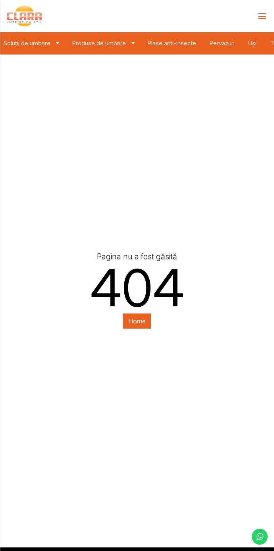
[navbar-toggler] (259, 16)
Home (137, 321)
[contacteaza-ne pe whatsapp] (260, 537)
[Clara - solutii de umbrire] (24, 16)
